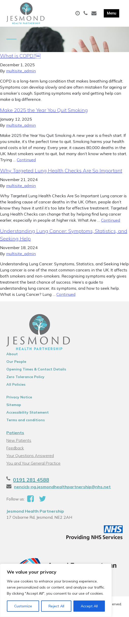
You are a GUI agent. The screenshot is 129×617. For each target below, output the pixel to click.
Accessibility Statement (27, 412)
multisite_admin (21, 70)
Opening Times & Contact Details (36, 369)
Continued (26, 159)
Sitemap (13, 404)
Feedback (15, 447)
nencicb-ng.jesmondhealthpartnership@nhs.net (62, 486)
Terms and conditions (25, 420)
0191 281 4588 (31, 480)
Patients (15, 432)
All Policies (15, 384)
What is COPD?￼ (20, 56)
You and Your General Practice (33, 463)
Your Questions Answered (30, 455)
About (12, 354)
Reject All (56, 606)
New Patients (18, 440)
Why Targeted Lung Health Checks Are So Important (61, 170)
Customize (23, 606)
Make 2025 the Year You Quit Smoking (44, 110)
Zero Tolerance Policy (25, 377)
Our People (16, 361)
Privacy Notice (19, 397)
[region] (56, 590)
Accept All (89, 606)
